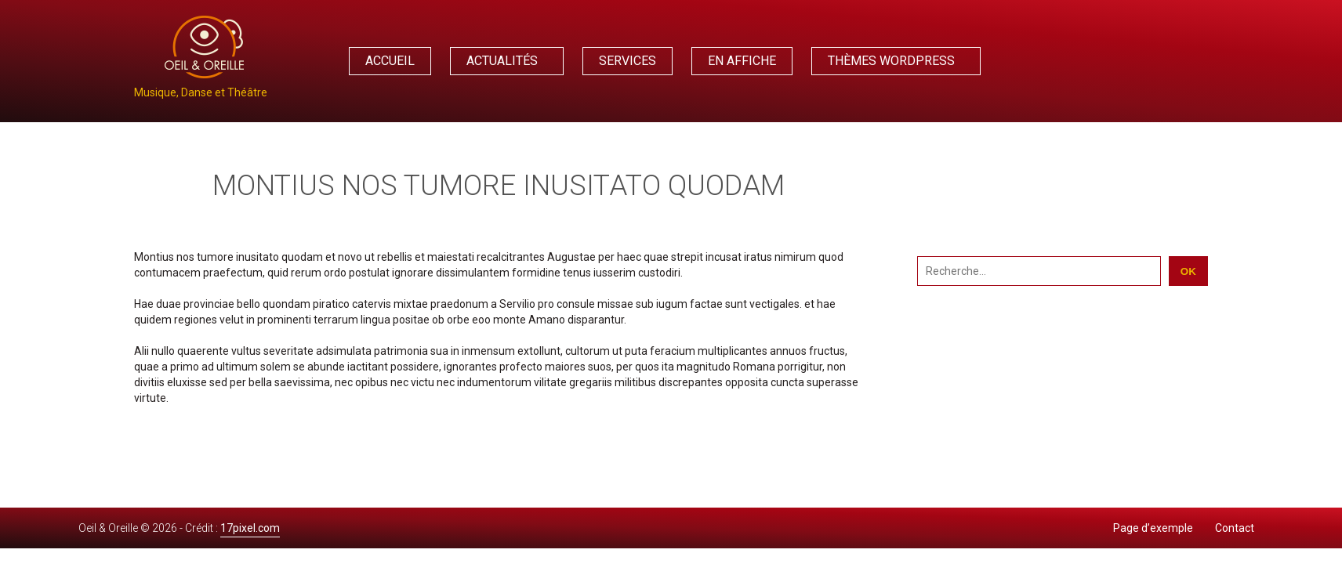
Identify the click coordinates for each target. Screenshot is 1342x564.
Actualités (502, 60)
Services (627, 60)
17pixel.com (250, 528)
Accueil (390, 60)
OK (1188, 271)
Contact (1234, 528)
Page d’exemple (1153, 528)
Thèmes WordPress (891, 60)
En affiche (742, 60)
